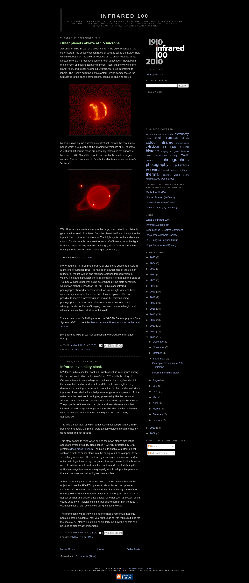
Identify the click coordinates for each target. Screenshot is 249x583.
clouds (185, 138)
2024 (153, 263)
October (158, 352)
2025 (153, 257)
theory (185, 170)
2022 (153, 274)
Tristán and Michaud (156, 134)
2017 (153, 302)
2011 (153, 337)
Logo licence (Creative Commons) (165, 229)
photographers (176, 159)
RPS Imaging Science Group (162, 240)
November (159, 347)
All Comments (157, 453)
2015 (153, 314)
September (159, 358)
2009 (153, 433)
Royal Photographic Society (161, 234)
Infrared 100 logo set (157, 224)
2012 (153, 331)
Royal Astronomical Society (161, 245)
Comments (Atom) (86, 556)
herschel (184, 146)
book (158, 137)
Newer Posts (67, 549)
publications (182, 165)
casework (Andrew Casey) (160, 202)
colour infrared (160, 142)
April (156, 403)
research (154, 169)
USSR (171, 134)
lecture (185, 151)
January (158, 420)
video (177, 174)
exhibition (152, 146)
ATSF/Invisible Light (141, 568)
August (157, 380)
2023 (153, 268)
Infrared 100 (125, 16)
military (75, 537)
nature (149, 160)
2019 (153, 291)
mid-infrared (161, 155)
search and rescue (172, 170)
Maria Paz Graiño (156, 192)
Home (100, 549)
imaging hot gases (170, 152)
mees (149, 155)
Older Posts (133, 549)
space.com (85, 257)
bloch (148, 138)
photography (157, 164)
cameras (172, 137)
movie (185, 155)
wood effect (167, 178)
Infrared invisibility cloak (81, 367)
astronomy (77, 350)
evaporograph (182, 143)
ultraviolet (167, 175)
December (159, 341)
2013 (153, 325)
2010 (153, 427)
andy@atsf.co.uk (155, 74)
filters (173, 146)
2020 (153, 285)
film (165, 146)
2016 (153, 308)
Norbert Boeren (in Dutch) (160, 197)
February (158, 414)
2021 (153, 280)
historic (152, 151)
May (155, 397)
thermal (87, 537)
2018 (153, 297)
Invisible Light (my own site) (161, 207)
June (156, 391)
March (157, 408)
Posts (153, 446)
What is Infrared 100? (158, 219)
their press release (81, 448)
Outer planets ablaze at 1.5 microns (90, 43)
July (155, 385)
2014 (153, 320)
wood (89, 350)
